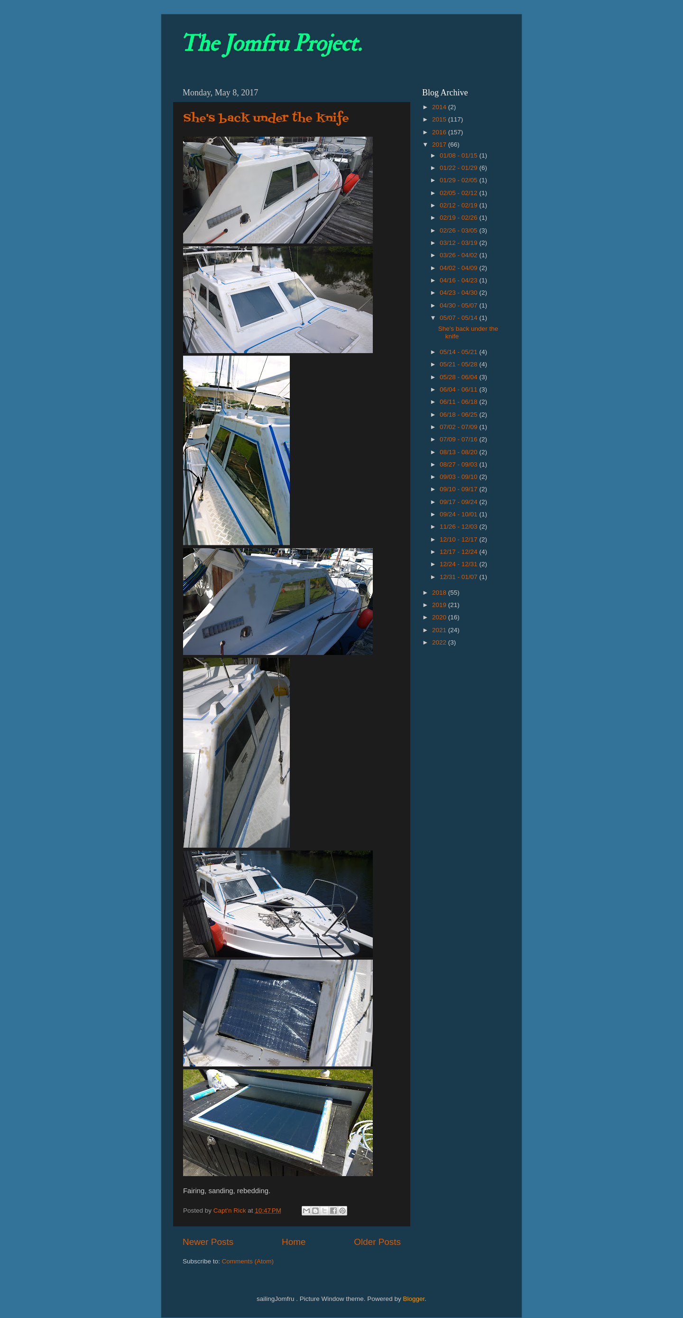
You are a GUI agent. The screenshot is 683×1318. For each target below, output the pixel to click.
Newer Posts (208, 1242)
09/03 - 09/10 (459, 476)
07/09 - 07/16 (459, 439)
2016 (440, 132)
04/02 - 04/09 (459, 267)
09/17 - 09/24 (459, 501)
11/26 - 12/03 (459, 526)
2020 (440, 617)
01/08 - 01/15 (459, 155)
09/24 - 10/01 (459, 514)
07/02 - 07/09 (459, 426)
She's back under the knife (266, 118)
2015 (440, 119)
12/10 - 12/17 (459, 539)
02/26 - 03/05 (459, 230)
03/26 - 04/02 (459, 255)
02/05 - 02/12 (459, 192)
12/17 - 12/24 (459, 551)
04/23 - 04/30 (459, 292)
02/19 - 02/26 (459, 217)
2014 (440, 107)
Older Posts (377, 1242)
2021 (440, 630)
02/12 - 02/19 (459, 205)
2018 (440, 592)
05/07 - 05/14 (459, 317)
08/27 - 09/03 (459, 464)
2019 (440, 604)
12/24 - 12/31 (459, 564)
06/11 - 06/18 (459, 401)
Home (293, 1242)
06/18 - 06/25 (459, 414)
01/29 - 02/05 (459, 180)
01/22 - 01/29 (459, 167)
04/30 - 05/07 (459, 305)
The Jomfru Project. (270, 43)
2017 (440, 144)
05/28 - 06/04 (459, 377)
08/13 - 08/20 (459, 452)
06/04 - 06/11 (459, 389)
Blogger (414, 1298)
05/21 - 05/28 (459, 364)
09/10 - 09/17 (459, 489)
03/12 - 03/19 (459, 242)
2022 (440, 642)
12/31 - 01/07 (459, 576)
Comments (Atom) (248, 1261)
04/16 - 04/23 (459, 280)
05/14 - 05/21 (459, 351)
